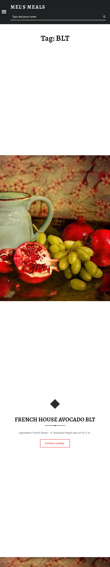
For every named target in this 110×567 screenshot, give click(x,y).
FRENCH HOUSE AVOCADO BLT (55, 419)
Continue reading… (57, 442)
